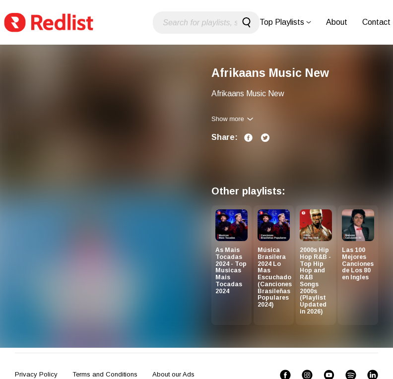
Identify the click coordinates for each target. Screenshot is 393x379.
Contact (376, 22)
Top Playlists (285, 22)
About (336, 22)
